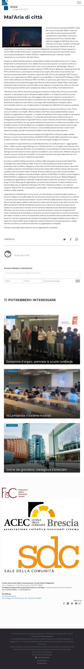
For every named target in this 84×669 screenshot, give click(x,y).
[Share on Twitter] (64, 240)
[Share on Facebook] (71, 240)
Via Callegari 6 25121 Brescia (13, 598)
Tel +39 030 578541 (35, 585)
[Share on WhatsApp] (77, 240)
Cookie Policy (42, 661)
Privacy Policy (42, 663)
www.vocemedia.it (9, 596)
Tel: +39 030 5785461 (32, 598)
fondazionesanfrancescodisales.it (58, 587)
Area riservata (42, 657)
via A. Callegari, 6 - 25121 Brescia (14, 585)
